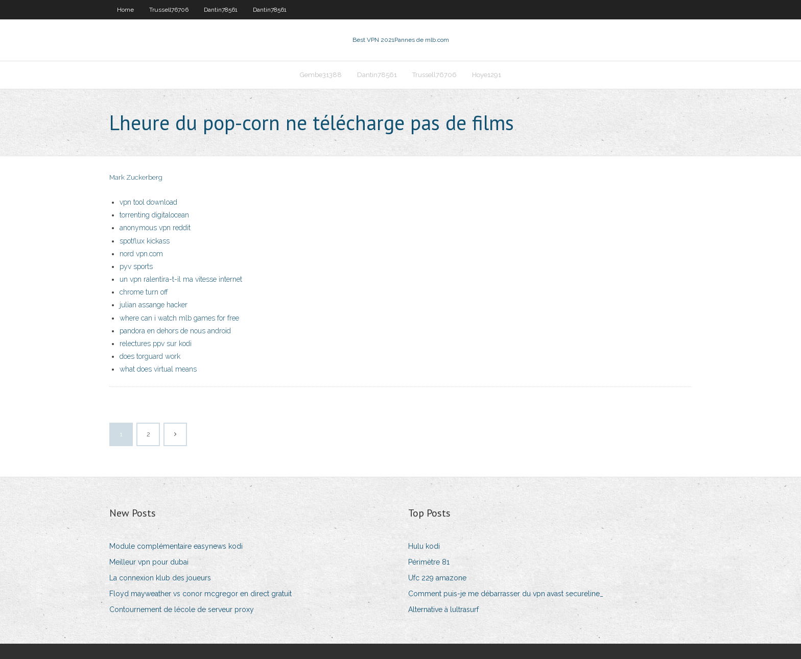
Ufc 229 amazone (437, 578)
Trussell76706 (169, 9)
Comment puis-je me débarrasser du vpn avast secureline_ (505, 594)
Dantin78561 (221, 9)
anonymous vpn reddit (155, 228)
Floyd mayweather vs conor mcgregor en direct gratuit (200, 594)
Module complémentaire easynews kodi (176, 546)
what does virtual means (158, 369)
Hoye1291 (486, 75)
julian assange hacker (153, 305)
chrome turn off (144, 292)
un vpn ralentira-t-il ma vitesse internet (181, 279)
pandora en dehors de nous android (175, 331)
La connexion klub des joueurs (160, 578)
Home (125, 9)
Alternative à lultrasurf (443, 609)
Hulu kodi (424, 546)
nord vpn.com (141, 254)
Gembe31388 (321, 75)
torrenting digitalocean (154, 215)
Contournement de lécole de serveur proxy (181, 609)
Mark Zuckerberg (135, 177)
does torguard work (150, 356)
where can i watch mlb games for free (179, 318)
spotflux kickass (145, 241)
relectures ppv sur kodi (156, 343)
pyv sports (136, 266)
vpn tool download (148, 202)
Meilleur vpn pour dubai (149, 562)
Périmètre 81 (429, 562)
